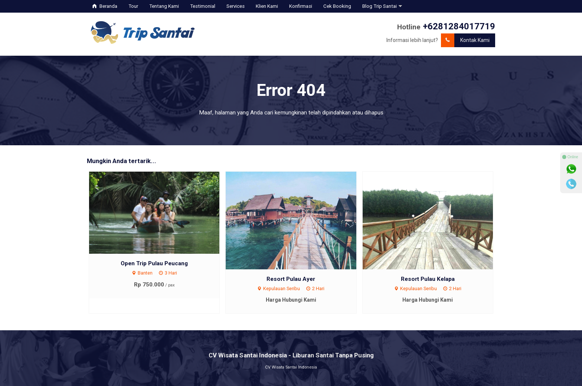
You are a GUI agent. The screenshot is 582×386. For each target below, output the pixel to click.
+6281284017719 (459, 26)
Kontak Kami (465, 40)
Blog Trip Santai (379, 6)
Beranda (104, 6)
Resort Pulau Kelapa (428, 279)
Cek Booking (337, 6)
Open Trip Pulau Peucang (154, 263)
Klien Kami (267, 6)
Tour (133, 6)
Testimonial (202, 6)
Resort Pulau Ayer (291, 279)
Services (235, 6)
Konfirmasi (300, 6)
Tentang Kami (164, 6)
